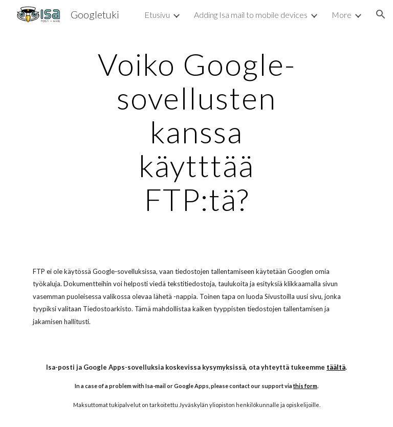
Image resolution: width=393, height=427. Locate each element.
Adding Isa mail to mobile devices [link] (251, 14)
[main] (196, 131)
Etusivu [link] (157, 14)
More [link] (342, 14)
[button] (380, 14)
